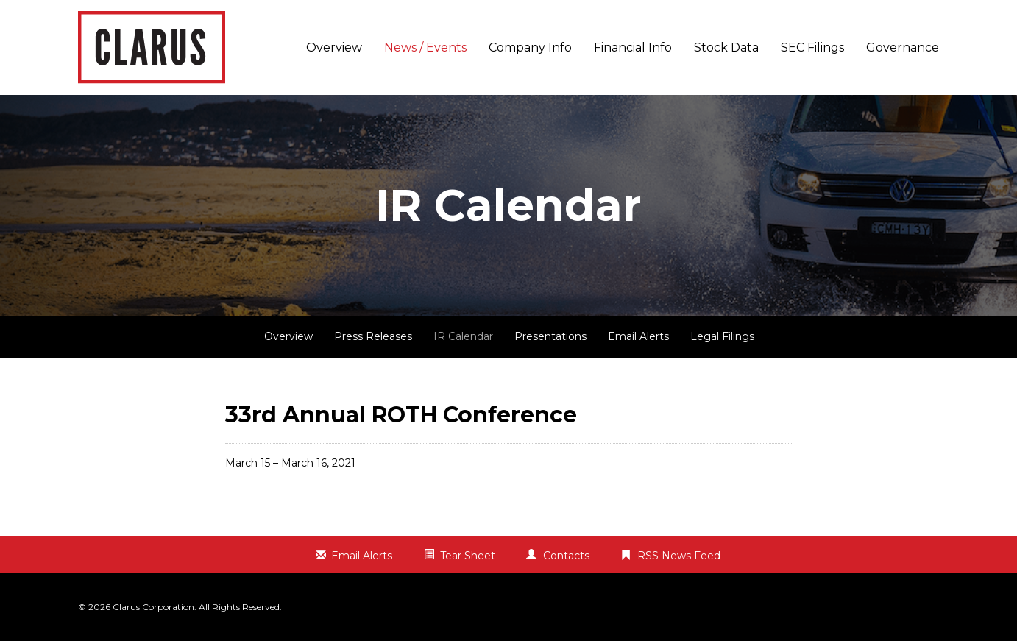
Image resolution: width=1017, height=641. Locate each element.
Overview (334, 47)
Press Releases (373, 336)
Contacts (566, 555)
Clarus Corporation (153, 606)
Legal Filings (722, 336)
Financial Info (633, 47)
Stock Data (726, 47)
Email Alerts (638, 336)
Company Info (530, 47)
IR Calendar (463, 336)
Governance (902, 47)
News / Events (425, 47)
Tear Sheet (467, 555)
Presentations (550, 336)
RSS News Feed (678, 555)
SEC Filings (812, 47)
